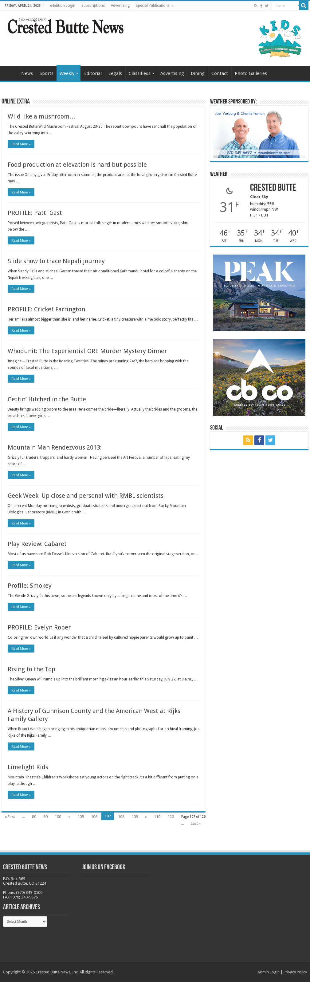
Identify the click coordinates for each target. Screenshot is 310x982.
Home (10, 72)
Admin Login (268, 972)
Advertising (120, 5)
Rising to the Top (31, 669)
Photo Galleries (251, 73)
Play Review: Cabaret (37, 544)
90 (45, 816)
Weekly (67, 73)
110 (157, 816)
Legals (115, 73)
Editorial (93, 73)
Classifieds (140, 73)
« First (10, 816)
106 (94, 816)
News (27, 73)
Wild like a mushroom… (42, 116)
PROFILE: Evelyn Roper (39, 627)
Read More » (21, 144)
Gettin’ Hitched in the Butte (47, 399)
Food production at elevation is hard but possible (77, 164)
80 (34, 816)
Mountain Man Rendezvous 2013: (55, 447)
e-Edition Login (62, 5)
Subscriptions (93, 5)
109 (134, 816)
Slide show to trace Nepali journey (56, 261)
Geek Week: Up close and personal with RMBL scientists (85, 495)
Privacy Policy (295, 972)
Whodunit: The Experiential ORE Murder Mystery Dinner (87, 351)
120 (170, 816)
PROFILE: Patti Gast (35, 212)
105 (80, 816)
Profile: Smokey (30, 585)
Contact (219, 73)
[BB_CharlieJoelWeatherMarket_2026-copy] (259, 133)
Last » (196, 823)
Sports (46, 73)
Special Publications (153, 5)
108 (121, 816)
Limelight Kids (28, 767)
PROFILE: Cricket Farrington (46, 309)
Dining (198, 73)
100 (58, 816)
